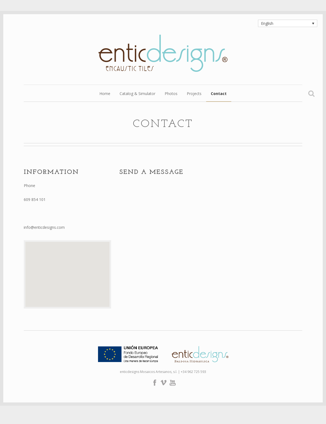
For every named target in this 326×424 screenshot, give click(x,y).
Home (104, 94)
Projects (194, 94)
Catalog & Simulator (137, 94)
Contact (219, 94)
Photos (171, 94)
